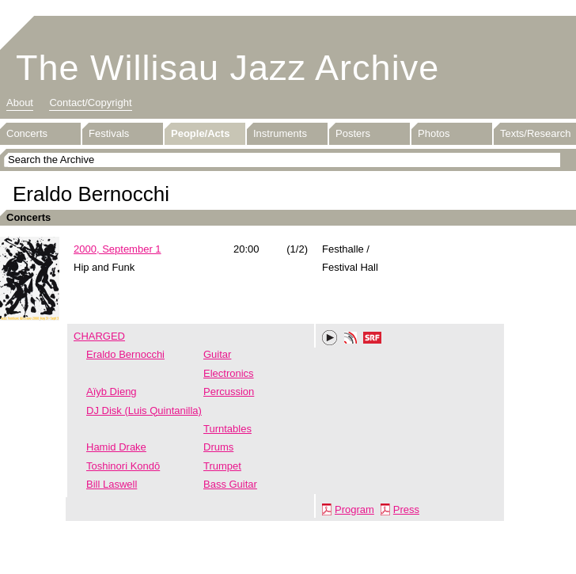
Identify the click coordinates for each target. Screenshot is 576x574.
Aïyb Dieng (111, 391)
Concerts (26, 133)
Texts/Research (535, 133)
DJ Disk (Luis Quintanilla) (144, 410)
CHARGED (99, 336)
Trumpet (222, 466)
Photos (433, 133)
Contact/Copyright (90, 102)
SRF (372, 340)
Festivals (109, 133)
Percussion (228, 391)
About (19, 102)
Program (354, 509)
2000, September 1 (117, 249)
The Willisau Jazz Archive (227, 68)
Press (406, 509)
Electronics (228, 373)
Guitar (217, 354)
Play (330, 338)
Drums (218, 447)
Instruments (280, 133)
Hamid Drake (116, 447)
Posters (352, 133)
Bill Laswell (111, 484)
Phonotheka (350, 340)
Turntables (227, 429)
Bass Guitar (230, 484)
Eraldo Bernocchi (125, 354)
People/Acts (200, 133)
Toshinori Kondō (123, 466)
